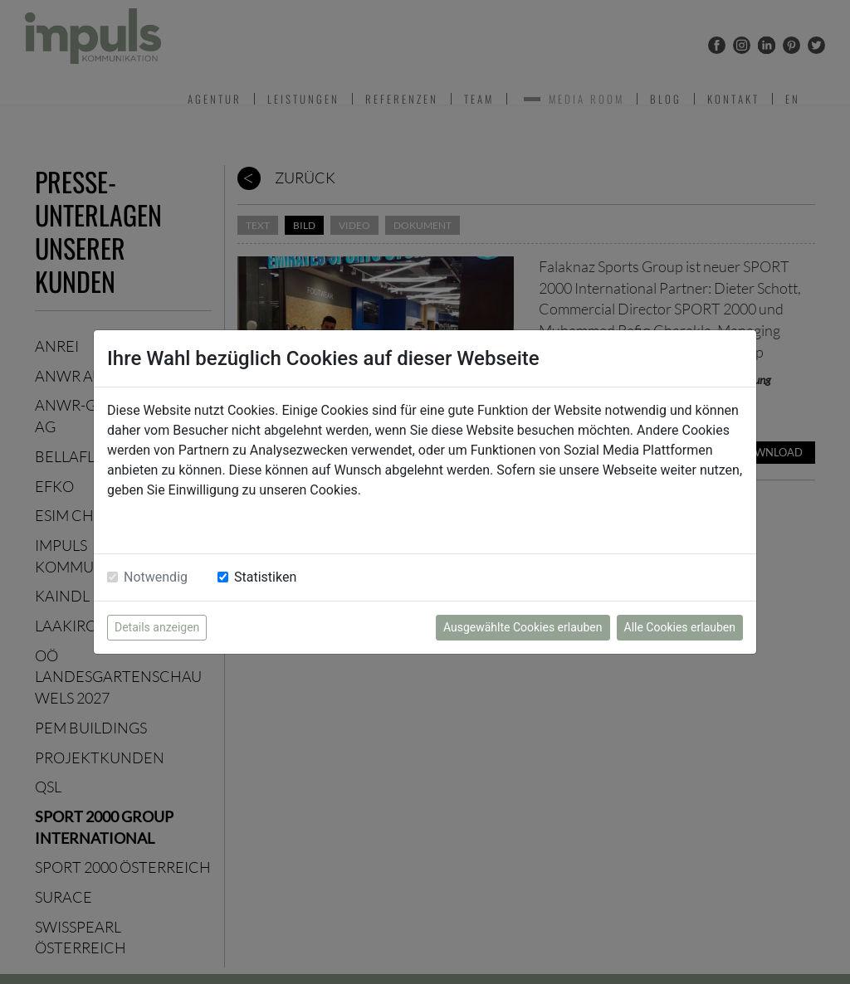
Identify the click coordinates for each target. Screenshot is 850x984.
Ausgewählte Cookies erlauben (523, 627)
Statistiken (265, 577)
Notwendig (156, 577)
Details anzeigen (157, 627)
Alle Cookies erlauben (679, 627)
